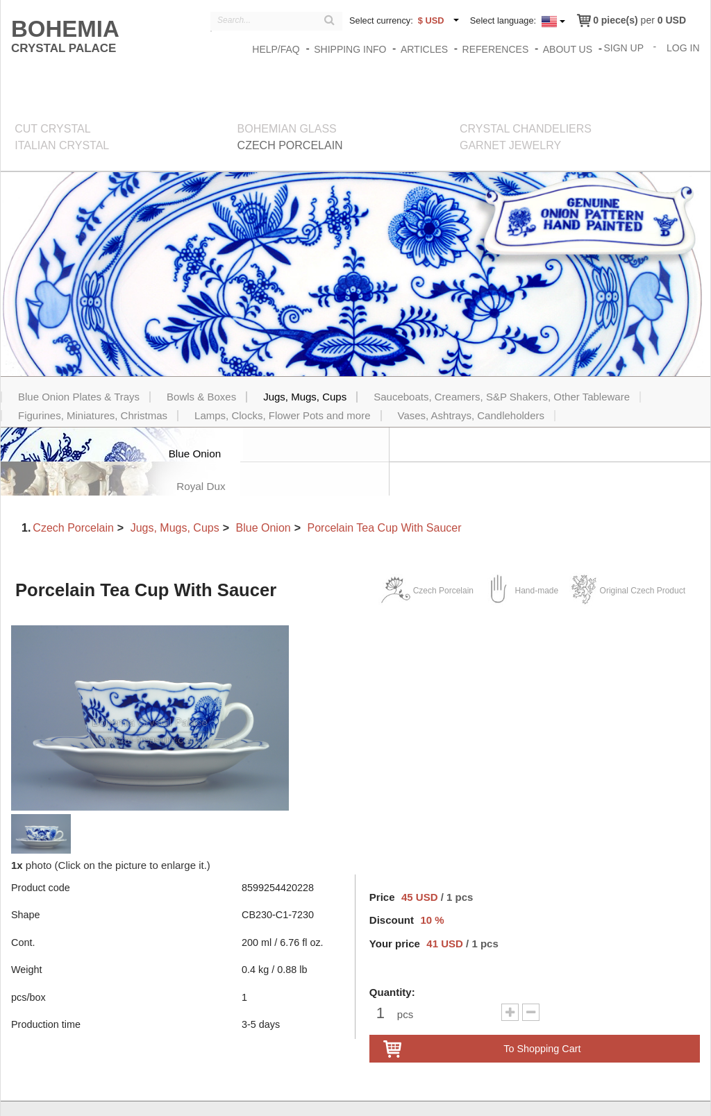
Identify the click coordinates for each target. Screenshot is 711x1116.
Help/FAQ (276, 49)
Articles (425, 49)
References (496, 49)
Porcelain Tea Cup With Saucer (384, 494)
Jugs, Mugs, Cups (175, 494)
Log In (683, 47)
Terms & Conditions (609, 1093)
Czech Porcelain (73, 494)
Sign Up (624, 47)
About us (568, 49)
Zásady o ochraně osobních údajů (488, 1093)
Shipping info (351, 49)
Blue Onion (263, 494)
